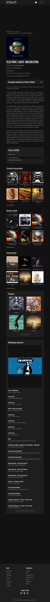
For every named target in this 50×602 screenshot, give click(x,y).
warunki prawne (29, 575)
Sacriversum (11, 396)
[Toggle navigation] (42, 2)
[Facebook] (21, 593)
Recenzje (17, 31)
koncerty (8, 573)
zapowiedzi (9, 575)
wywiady (8, 585)
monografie (9, 581)
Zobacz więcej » (10, 288)
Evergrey (16, 312)
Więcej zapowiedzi (25, 334)
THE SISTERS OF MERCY (14, 487)
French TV (33, 312)
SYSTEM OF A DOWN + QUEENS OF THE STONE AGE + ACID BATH (23, 445)
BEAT (9, 439)
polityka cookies (29, 577)
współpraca (28, 581)
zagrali (7, 579)
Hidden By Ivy (16, 330)
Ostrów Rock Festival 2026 (15, 451)
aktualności (9, 570)
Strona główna (10, 31)
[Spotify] (24, 593)
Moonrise (33, 330)
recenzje (8, 577)
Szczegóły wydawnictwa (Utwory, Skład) (21, 82)
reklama (27, 579)
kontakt (28, 583)
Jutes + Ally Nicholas (13, 390)
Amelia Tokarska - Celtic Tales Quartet (17, 463)
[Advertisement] (25, 17)
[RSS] (27, 593)
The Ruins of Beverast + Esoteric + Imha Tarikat (20, 500)
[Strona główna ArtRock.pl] (11, 2)
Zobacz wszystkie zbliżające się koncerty (25, 510)
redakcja (28, 570)
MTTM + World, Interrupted (15, 408)
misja (27, 573)
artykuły (8, 583)
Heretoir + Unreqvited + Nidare (16, 481)
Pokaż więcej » (10, 205)
